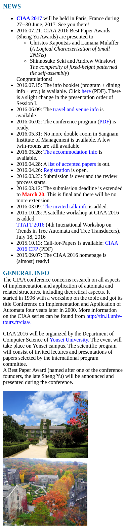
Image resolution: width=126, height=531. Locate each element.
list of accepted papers (72, 164)
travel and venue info (76, 109)
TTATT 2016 (30, 225)
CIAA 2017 (29, 18)
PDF (104, 121)
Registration (56, 170)
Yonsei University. (69, 340)
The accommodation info (70, 152)
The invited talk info (65, 206)
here (86, 91)
